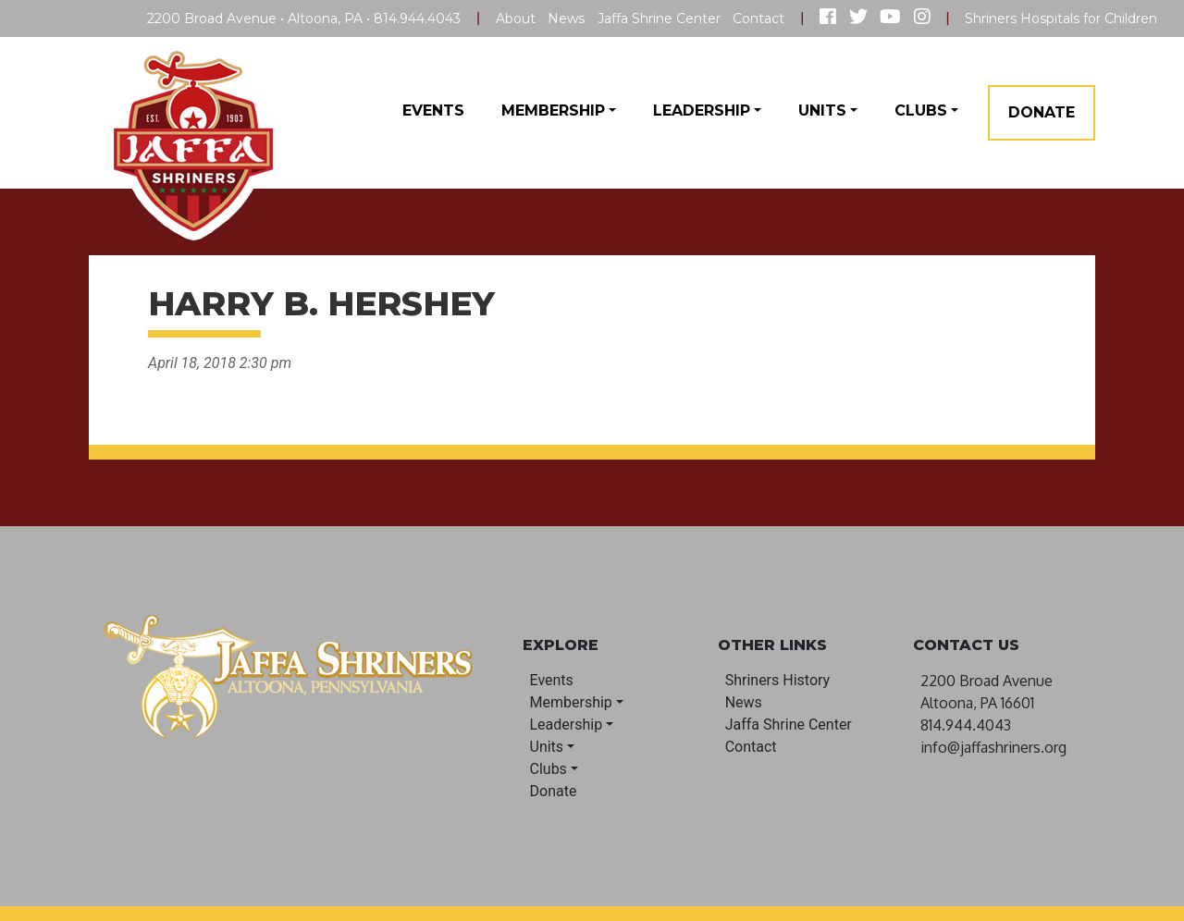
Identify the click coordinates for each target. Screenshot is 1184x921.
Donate (1041, 112)
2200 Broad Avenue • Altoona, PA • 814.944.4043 (304, 18)
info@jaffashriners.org (993, 747)
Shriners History (778, 680)
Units (822, 110)
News (566, 18)
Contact (758, 18)
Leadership (701, 110)
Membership (553, 110)
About (516, 18)
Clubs (920, 110)
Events (433, 110)
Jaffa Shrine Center (659, 18)
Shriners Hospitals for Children (1061, 18)
